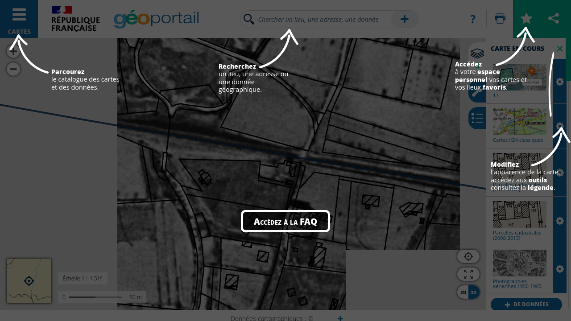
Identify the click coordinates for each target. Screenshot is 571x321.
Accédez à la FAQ (285, 221)
